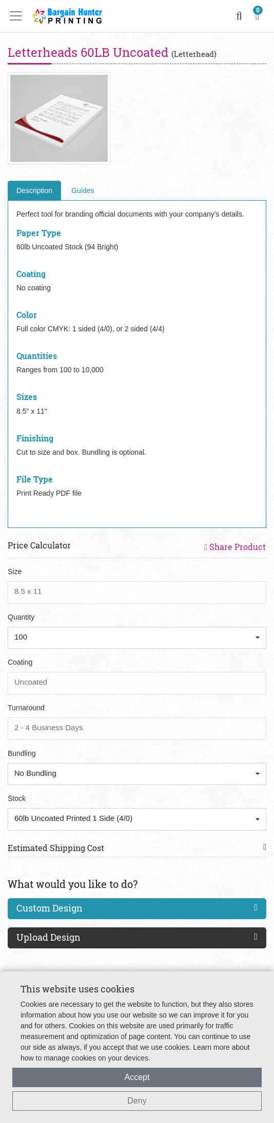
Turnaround (26, 708)
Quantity (21, 617)
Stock (17, 798)
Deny (136, 1100)
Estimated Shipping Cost (56, 847)
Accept (137, 1077)
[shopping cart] (257, 16)
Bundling (22, 753)
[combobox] (137, 638)
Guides (82, 190)
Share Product (235, 546)
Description (34, 190)
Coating (20, 662)
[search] (239, 16)
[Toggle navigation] (19, 16)
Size (15, 571)
